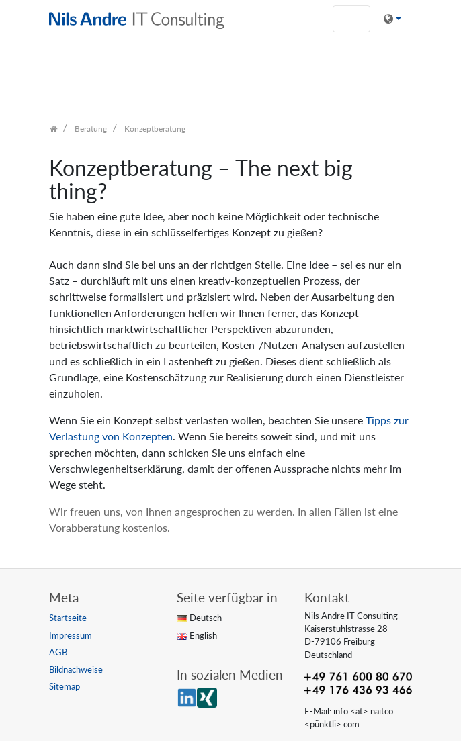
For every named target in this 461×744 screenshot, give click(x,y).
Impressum (70, 635)
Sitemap (64, 686)
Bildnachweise (76, 669)
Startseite (68, 617)
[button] (392, 18)
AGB (58, 652)
